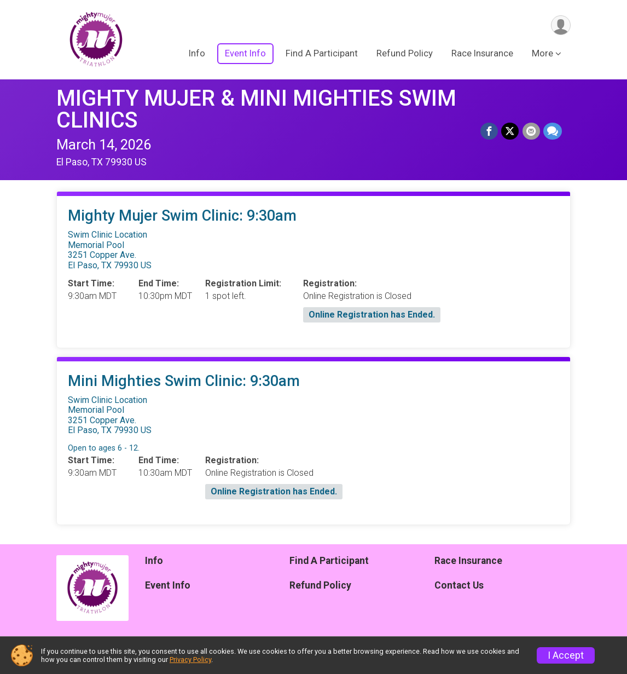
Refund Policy (404, 54)
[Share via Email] (531, 131)
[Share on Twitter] (510, 131)
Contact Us (459, 585)
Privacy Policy (190, 659)
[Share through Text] (552, 131)
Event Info (245, 54)
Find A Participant (322, 54)
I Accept (566, 655)
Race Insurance (482, 54)
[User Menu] (560, 25)
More (542, 54)
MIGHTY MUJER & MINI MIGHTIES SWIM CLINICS (256, 109)
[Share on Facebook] (489, 131)
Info (197, 54)
